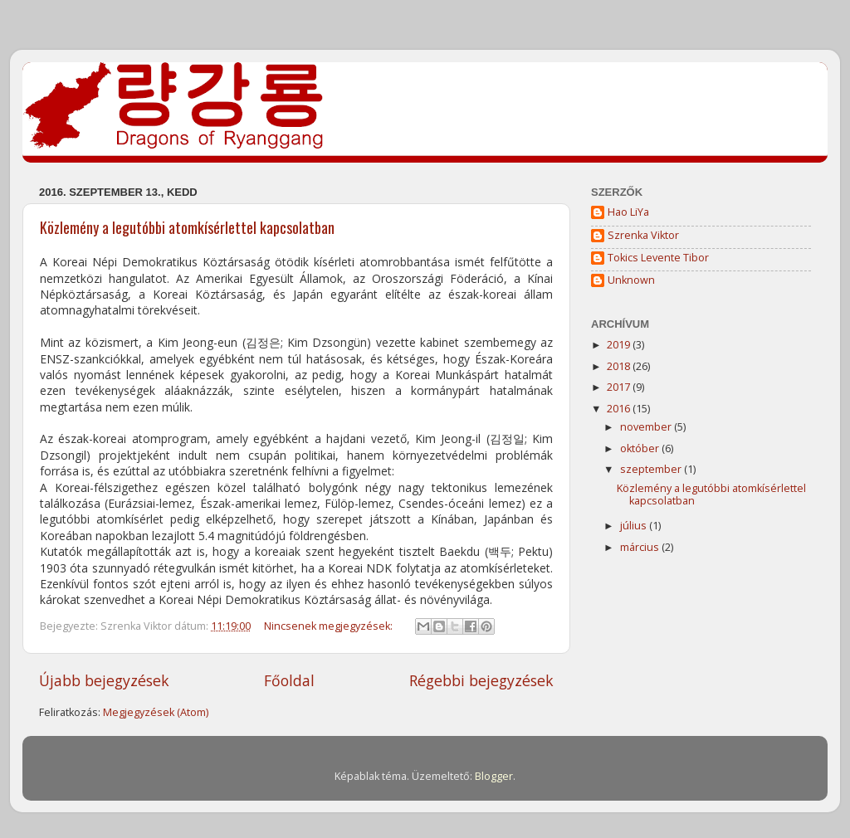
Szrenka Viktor (643, 235)
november (647, 427)
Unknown (631, 280)
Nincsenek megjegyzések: (329, 626)
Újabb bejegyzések (104, 680)
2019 (620, 345)
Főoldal (289, 680)
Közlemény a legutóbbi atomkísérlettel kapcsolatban (187, 227)
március (641, 547)
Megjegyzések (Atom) (155, 712)
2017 (620, 387)
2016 (620, 409)
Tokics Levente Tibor (658, 258)
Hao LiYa (628, 212)
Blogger (494, 776)
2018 (620, 366)
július (634, 526)
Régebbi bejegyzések (481, 680)
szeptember (652, 469)
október (641, 448)
